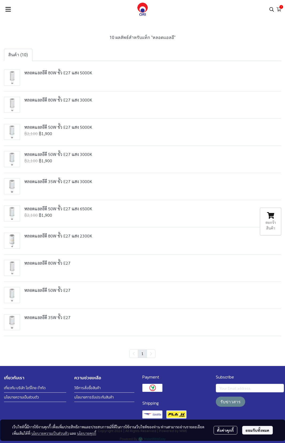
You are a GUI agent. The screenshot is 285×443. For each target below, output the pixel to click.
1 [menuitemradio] (142, 353)
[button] (271, 9)
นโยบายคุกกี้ (86, 433)
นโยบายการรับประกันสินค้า (94, 397)
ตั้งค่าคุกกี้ (225, 430)
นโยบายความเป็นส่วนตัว (50, 433)
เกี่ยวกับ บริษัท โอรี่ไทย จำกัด (25, 388)
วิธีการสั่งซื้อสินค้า (87, 388)
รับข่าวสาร (230, 401)
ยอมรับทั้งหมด (257, 430)
